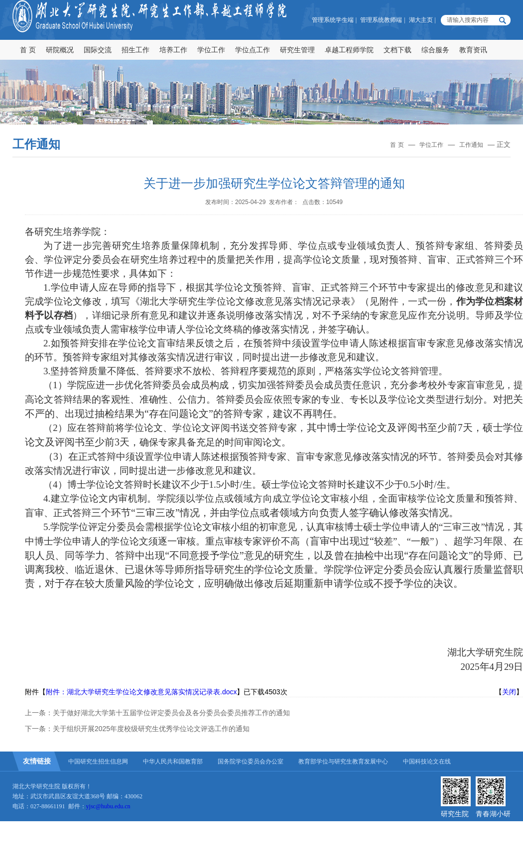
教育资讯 (473, 50)
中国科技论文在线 (427, 761)
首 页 (28, 50)
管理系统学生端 (333, 19)
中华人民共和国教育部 (173, 761)
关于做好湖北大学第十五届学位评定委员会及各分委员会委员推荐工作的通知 (171, 713)
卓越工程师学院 (349, 50)
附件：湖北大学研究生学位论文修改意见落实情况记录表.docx (141, 692)
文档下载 (397, 50)
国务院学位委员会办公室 (250, 761)
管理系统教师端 (381, 19)
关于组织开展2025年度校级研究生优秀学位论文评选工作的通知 (151, 729)
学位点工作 (252, 50)
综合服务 (435, 50)
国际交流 (98, 50)
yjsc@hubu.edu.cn (108, 806)
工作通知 (471, 144)
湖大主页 (421, 19)
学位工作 (211, 50)
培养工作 (173, 50)
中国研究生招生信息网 (98, 761)
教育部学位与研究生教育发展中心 (343, 761)
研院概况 (60, 50)
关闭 (509, 692)
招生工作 (135, 50)
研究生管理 (297, 50)
